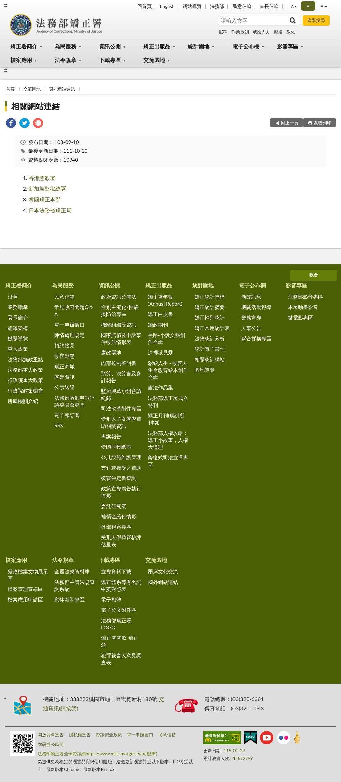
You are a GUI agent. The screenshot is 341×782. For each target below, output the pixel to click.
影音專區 (287, 46)
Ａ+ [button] (323, 6)
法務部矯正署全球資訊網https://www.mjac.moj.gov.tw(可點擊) (97, 753)
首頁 (10, 89)
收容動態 (64, 356)
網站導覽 (192, 6)
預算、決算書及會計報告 (121, 376)
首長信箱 (269, 6)
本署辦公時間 (51, 744)
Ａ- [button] (293, 6)
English (167, 6)
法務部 (217, 6)
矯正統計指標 (210, 297)
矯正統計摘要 (210, 307)
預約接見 (64, 345)
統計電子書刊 (210, 349)
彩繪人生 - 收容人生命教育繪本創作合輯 (168, 370)
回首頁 (144, 6)
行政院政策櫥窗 (25, 390)
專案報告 (111, 436)
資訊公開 (110, 46)
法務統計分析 (210, 338)
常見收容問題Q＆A (74, 310)
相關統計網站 (210, 359)
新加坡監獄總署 (47, 188)
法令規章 (65, 60)
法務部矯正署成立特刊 (168, 401)
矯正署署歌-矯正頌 (119, 641)
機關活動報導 (256, 307)
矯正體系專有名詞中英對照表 (121, 585)
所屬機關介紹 (23, 401)
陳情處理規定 (69, 335)
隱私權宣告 (80, 734)
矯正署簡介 (23, 46)
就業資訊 (64, 377)
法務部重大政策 (25, 370)
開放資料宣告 (51, 734)
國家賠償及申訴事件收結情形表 (121, 338)
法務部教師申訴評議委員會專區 (74, 401)
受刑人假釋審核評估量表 (121, 540)
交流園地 (154, 60)
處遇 (278, 31)
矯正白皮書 (160, 314)
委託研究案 (113, 506)
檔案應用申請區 (25, 599)
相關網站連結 (35, 106)
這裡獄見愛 (160, 352)
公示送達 (64, 387)
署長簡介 (18, 317)
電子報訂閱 (67, 415)
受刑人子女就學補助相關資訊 (121, 422)
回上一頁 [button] (289, 122)
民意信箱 (241, 6)
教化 (290, 31)
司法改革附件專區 (121, 408)
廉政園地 (111, 352)
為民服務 (65, 46)
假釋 (223, 31)
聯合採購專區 (256, 338)
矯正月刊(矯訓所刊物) (166, 418)
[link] (11, 124)
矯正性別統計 (210, 317)
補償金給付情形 (118, 516)
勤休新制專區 (69, 599)
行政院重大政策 (25, 380)
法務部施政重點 (25, 359)
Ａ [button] (308, 6)
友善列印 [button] (322, 122)
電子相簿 (111, 599)
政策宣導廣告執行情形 (121, 491)
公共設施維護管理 (121, 457)
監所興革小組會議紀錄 (121, 394)
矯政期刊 (158, 325)
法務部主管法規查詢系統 (74, 585)
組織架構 (18, 328)
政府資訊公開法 (118, 297)
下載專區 (110, 60)
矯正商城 (64, 366)
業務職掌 (18, 307)
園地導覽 (205, 370)
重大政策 (18, 349)
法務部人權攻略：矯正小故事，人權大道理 (168, 440)
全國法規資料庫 (72, 571)
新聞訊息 (251, 297)
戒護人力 (261, 31)
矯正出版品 (156, 46)
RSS (58, 425)
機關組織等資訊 (118, 325)
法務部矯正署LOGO (116, 623)
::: (5, 5)
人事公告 (251, 328)
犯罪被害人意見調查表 (121, 658)
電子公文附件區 (118, 610)
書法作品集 (160, 387)
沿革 (13, 297)
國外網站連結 (62, 89)
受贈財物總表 (116, 447)
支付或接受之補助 (121, 467)
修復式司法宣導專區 (168, 461)
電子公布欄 (245, 46)
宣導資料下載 (116, 571)
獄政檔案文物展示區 (28, 575)
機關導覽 (18, 338)
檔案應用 (21, 60)
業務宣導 (251, 317)
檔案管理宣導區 (25, 589)
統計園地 (198, 46)
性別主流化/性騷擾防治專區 (120, 310)
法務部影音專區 (305, 297)
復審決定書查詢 (118, 478)
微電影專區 (300, 317)
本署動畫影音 (303, 307)
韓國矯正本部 (45, 199)
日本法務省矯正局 (50, 210)
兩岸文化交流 (163, 571)
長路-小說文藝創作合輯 (166, 338)
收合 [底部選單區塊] (313, 274)
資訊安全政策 (109, 734)
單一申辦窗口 (69, 325)
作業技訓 (240, 31)
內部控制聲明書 (118, 363)
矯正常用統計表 (212, 328)
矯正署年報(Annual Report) (165, 300)
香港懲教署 (42, 178)
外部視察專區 (116, 527)
